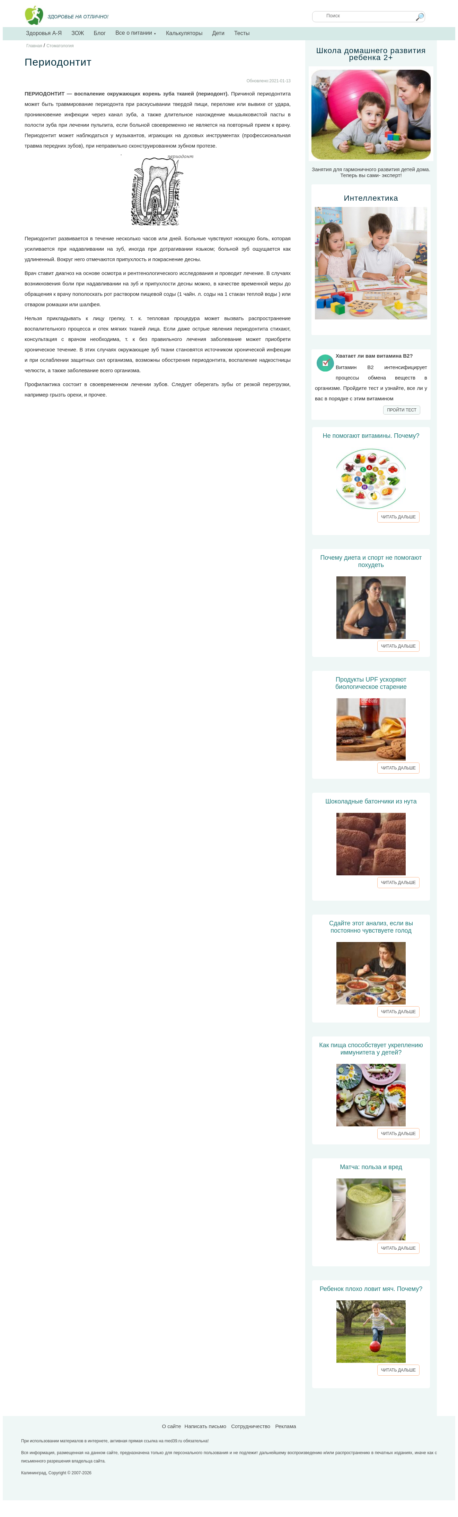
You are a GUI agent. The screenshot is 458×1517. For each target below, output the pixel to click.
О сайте (171, 1426)
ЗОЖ (77, 33)
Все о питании (135, 33)
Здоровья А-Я (44, 33)
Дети (218, 33)
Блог (100, 33)
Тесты (242, 33)
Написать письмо (206, 1426)
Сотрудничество (250, 1426)
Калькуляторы (184, 33)
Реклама (285, 1426)
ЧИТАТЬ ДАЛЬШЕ (398, 517)
